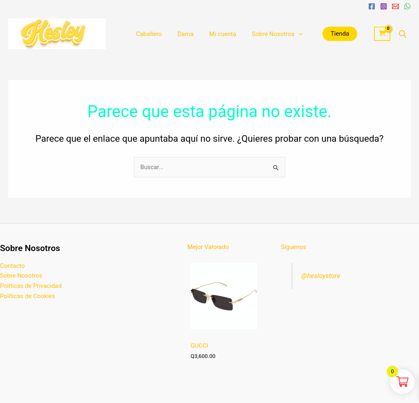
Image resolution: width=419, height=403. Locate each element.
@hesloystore (321, 275)
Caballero (147, 34)
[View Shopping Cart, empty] (382, 34)
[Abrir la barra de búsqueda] (403, 34)
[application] (287, 34)
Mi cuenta (214, 34)
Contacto (12, 265)
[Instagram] (383, 6)
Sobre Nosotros (265, 34)
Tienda (326, 33)
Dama (180, 34)
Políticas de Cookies (27, 296)
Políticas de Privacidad (31, 286)
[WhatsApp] (407, 6)
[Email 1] (395, 6)
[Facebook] (371, 6)
